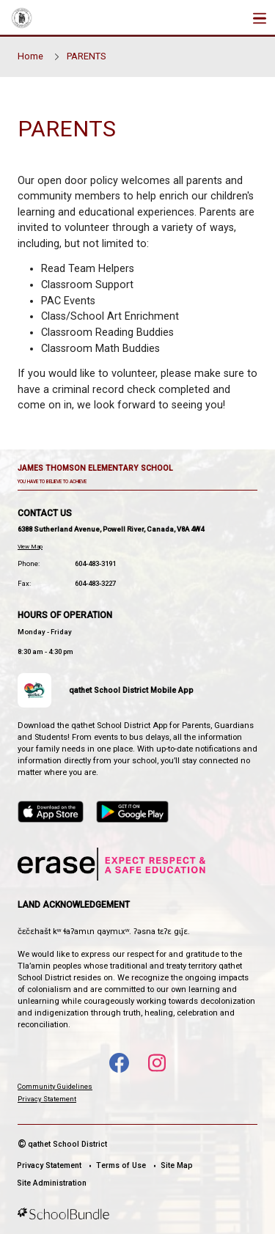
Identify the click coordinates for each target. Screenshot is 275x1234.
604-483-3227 (95, 583)
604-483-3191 (95, 563)
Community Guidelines (55, 1086)
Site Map (177, 1165)
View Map (30, 546)
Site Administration (52, 1183)
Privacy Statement (47, 1099)
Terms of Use (121, 1165)
